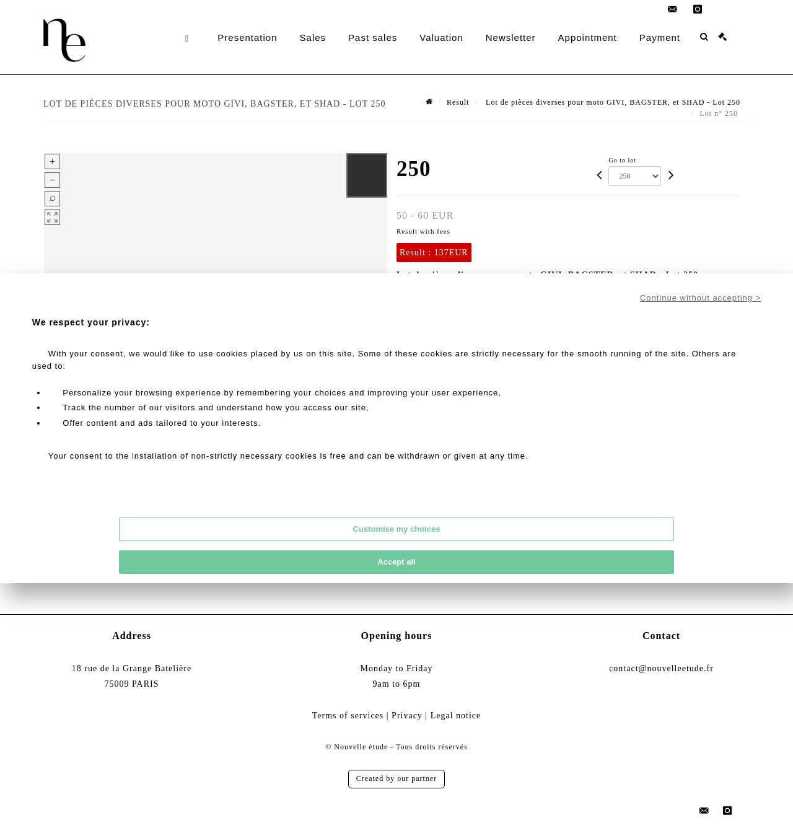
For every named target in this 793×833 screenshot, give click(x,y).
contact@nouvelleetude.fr (661, 668)
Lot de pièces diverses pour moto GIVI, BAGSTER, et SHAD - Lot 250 (611, 102)
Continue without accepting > (700, 297)
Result (458, 102)
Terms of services (348, 715)
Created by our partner (396, 778)
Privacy (407, 715)
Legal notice (456, 715)
